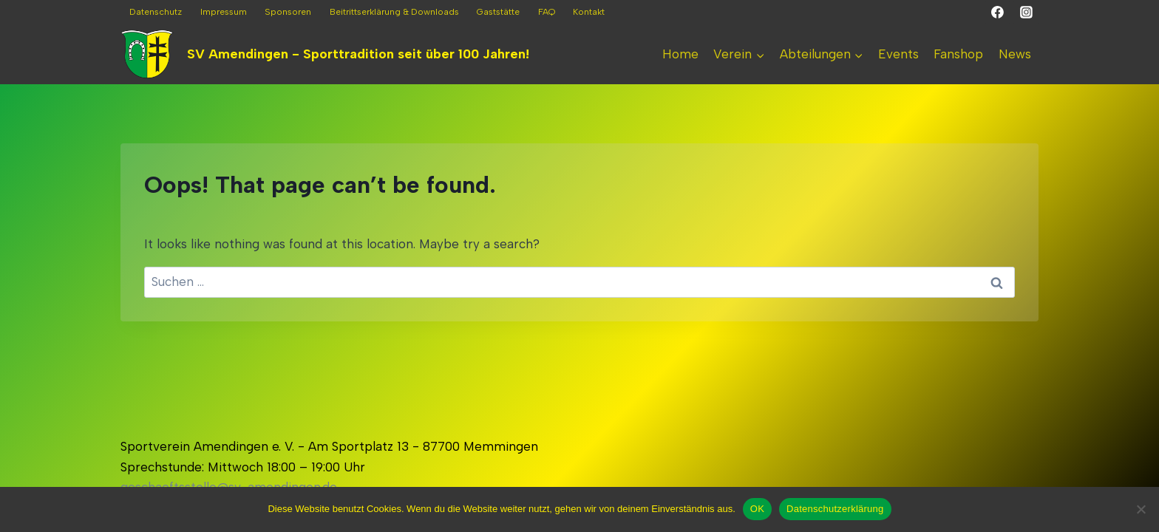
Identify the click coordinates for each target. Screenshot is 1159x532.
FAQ (546, 12)
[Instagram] (1026, 12)
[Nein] (1140, 509)
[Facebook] (997, 12)
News (1015, 54)
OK (757, 508)
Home (680, 54)
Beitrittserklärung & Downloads (394, 12)
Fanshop (958, 54)
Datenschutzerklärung (834, 508)
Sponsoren (288, 12)
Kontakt (589, 12)
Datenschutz (155, 12)
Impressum (223, 12)
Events (898, 54)
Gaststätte (498, 12)
